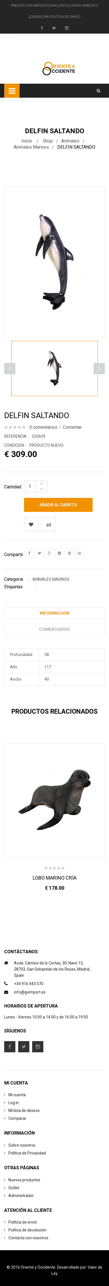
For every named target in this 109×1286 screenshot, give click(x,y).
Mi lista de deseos (24, 1110)
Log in (13, 1102)
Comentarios (54, 629)
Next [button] (9, 368)
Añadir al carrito (58, 505)
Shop (48, 141)
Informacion (54, 613)
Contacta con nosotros (28, 1238)
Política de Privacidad (27, 1153)
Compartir (13, 554)
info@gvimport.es (30, 992)
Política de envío (22, 1222)
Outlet (13, 1188)
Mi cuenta (17, 1095)
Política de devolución (27, 1230)
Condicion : (15, 445)
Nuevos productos (24, 1180)
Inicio (27, 141)
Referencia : (16, 436)
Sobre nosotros (21, 1145)
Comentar (72, 427)
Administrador (21, 1195)
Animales (70, 141)
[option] (54, 368)
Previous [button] (99, 368)
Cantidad (12, 486)
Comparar (17, 1118)
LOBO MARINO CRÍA (55, 878)
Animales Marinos (31, 147)
